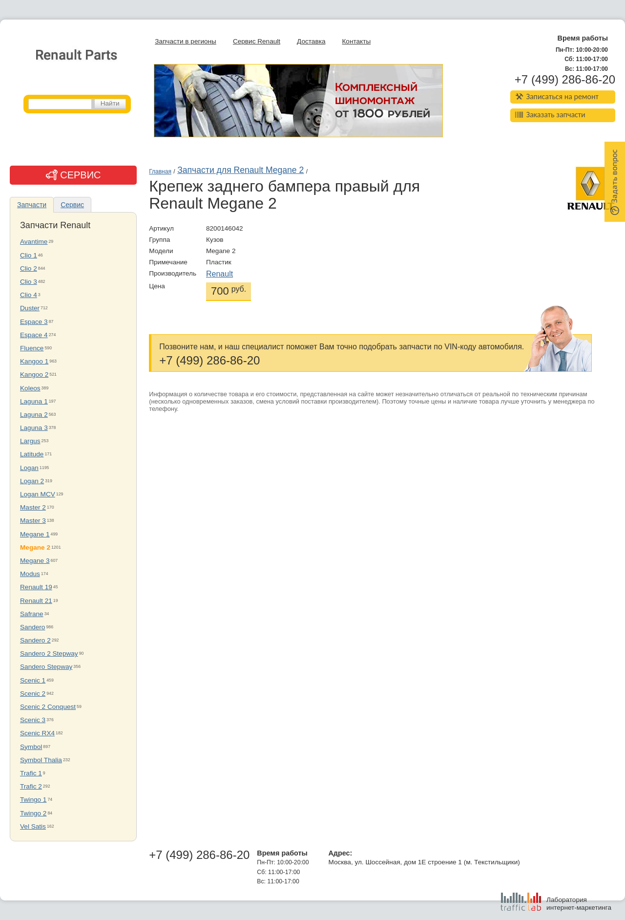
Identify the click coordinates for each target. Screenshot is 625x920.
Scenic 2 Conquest (48, 706)
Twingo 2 (33, 813)
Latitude (31, 454)
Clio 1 (28, 255)
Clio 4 (28, 295)
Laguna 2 (34, 414)
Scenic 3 (32, 720)
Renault (219, 274)
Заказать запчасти (550, 114)
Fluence (31, 348)
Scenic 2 (32, 693)
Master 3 (33, 520)
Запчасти (31, 205)
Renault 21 (36, 600)
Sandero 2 (35, 640)
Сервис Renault (256, 41)
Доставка (311, 41)
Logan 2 (32, 481)
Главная (160, 171)
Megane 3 (34, 560)
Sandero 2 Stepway (49, 653)
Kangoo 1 (34, 361)
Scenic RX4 (37, 733)
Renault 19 (36, 587)
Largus (30, 441)
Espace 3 (34, 321)
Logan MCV (37, 494)
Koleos (30, 388)
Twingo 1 (33, 799)
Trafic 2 (31, 786)
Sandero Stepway (46, 666)
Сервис (72, 205)
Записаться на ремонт (557, 96)
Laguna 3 (34, 427)
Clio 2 (28, 268)
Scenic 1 (32, 680)
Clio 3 (28, 281)
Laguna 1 (34, 401)
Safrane (31, 614)
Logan (29, 467)
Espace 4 (34, 335)
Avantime (33, 241)
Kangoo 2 (34, 374)
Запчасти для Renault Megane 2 (240, 170)
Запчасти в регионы (185, 41)
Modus (30, 574)
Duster (30, 308)
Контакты (356, 41)
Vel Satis (33, 826)
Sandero (32, 627)
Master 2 (33, 507)
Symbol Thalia (41, 760)
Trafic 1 (31, 773)
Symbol (31, 746)
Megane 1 (34, 534)
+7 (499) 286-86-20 (565, 80)
